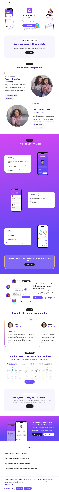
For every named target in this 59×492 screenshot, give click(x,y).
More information (8, 484)
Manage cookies (9, 488)
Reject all (19, 488)
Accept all (27, 488)
